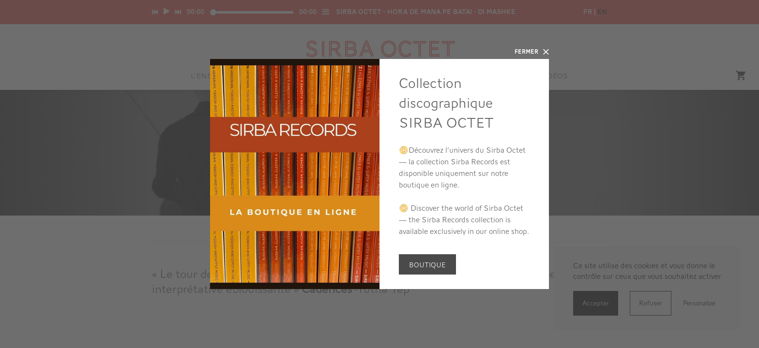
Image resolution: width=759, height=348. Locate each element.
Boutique (427, 265)
